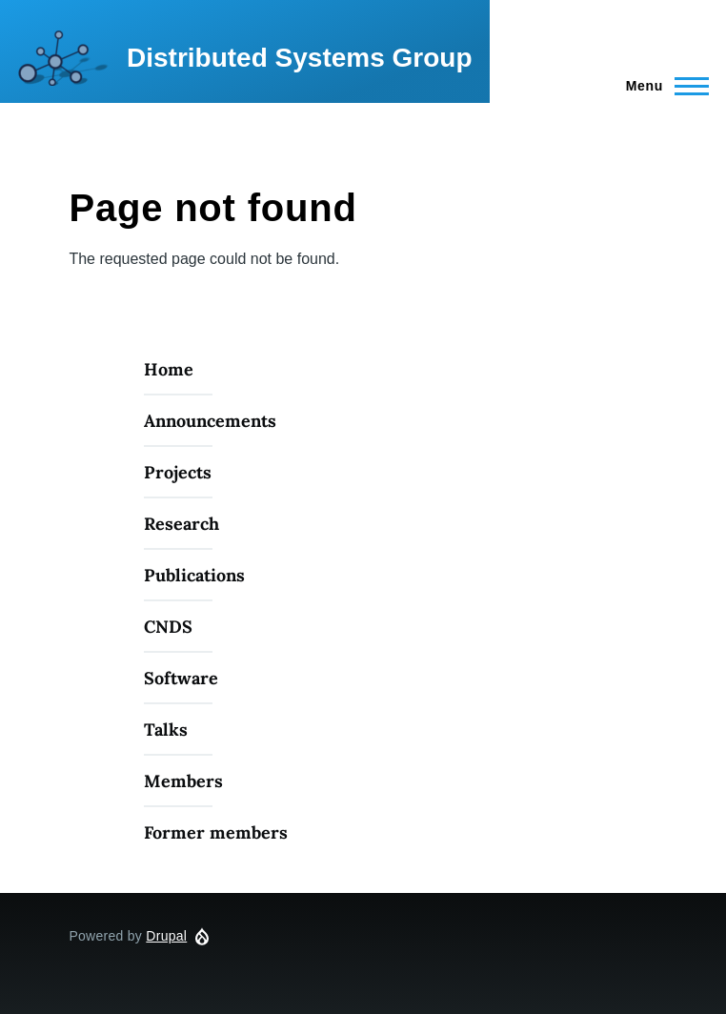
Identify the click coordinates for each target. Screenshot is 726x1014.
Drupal (166, 935)
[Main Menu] (662, 86)
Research (181, 524)
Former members (216, 832)
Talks (166, 729)
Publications (194, 575)
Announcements (210, 421)
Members (183, 781)
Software (181, 678)
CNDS (168, 627)
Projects (178, 472)
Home (168, 369)
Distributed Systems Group (300, 57)
